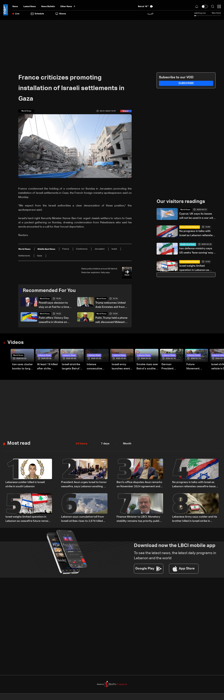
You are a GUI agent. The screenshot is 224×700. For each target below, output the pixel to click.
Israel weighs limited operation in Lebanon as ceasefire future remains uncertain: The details (194, 268)
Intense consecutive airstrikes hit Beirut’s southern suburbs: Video (97, 367)
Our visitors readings (181, 201)
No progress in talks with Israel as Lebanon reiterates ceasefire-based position (196, 234)
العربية (150, 14)
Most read (18, 443)
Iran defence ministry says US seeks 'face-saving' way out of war (196, 251)
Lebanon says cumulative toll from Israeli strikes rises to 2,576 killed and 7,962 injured (82, 519)
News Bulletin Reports (189, 227)
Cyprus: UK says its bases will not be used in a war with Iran (197, 216)
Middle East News (187, 244)
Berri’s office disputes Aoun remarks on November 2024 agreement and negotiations (139, 485)
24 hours (81, 443)
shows (60, 13)
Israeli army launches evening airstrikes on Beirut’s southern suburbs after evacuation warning (122, 367)
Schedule (37, 13)
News (15, 6)
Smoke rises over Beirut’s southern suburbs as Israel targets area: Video (147, 367)
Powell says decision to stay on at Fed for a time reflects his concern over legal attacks (54, 305)
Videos (15, 342)
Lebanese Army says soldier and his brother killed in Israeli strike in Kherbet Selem (194, 519)
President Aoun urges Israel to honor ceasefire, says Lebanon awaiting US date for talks (84, 485)
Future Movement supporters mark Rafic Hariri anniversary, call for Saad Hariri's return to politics (197, 367)
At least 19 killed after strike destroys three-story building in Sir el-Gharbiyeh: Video (47, 367)
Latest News (29, 6)
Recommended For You (49, 290)
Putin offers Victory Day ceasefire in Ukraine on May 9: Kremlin (54, 320)
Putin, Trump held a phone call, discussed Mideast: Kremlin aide (111, 320)
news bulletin (48, 6)
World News (45, 299)
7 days (105, 443)
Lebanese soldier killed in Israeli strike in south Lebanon (25, 484)
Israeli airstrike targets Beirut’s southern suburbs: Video (71, 367)
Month (127, 443)
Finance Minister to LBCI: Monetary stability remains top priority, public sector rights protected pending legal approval (139, 519)
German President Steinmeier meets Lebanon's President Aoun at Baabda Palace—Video (172, 367)
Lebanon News (44, 355)
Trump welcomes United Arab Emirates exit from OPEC (110, 305)
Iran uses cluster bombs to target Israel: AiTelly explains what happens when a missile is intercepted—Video (22, 367)
